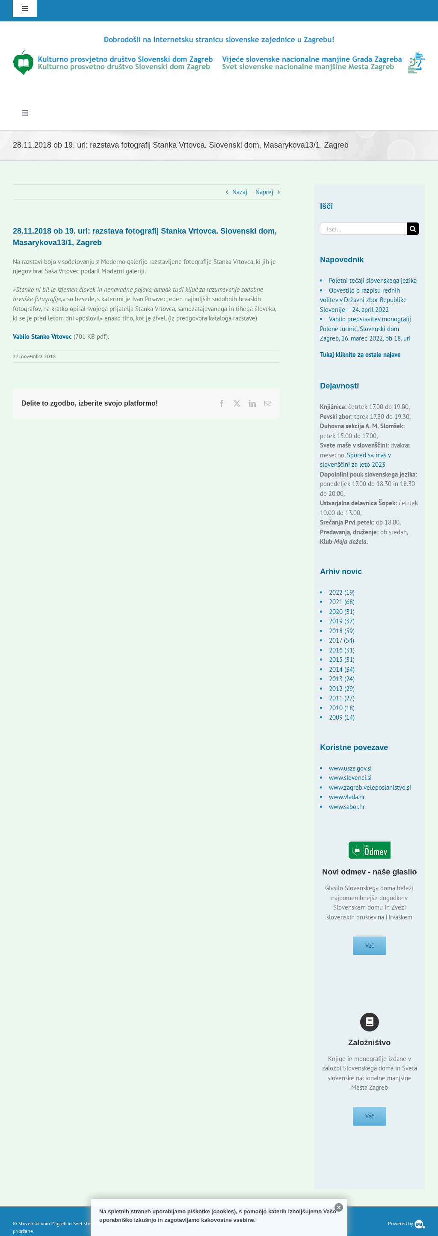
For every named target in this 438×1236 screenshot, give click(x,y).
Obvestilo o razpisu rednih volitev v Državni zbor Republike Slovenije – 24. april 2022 (363, 300)
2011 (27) (342, 698)
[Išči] (413, 228)
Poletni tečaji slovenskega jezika (373, 280)
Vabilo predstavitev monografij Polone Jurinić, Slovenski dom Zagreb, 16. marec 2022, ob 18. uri (365, 328)
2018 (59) (342, 631)
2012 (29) (342, 689)
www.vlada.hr (347, 797)
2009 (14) (342, 717)
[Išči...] (363, 228)
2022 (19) (342, 592)
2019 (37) (342, 621)
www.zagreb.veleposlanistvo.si (370, 787)
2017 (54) (341, 640)
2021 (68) (342, 602)
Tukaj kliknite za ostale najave (360, 354)
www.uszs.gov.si (350, 768)
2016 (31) (342, 650)
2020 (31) (342, 612)
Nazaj (239, 192)
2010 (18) (342, 708)
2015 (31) (342, 659)
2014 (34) (342, 669)
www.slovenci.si (350, 778)
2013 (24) (342, 679)
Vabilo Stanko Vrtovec (42, 336)
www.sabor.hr (347, 807)
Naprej (264, 192)
